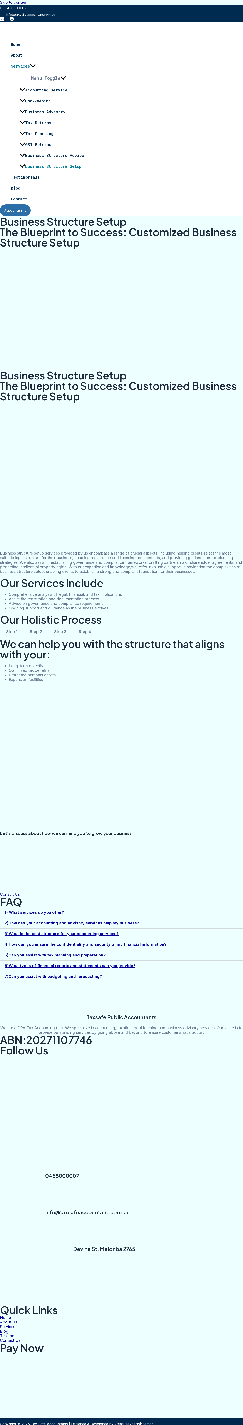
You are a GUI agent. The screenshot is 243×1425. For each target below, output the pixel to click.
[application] (33, 66)
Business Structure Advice (52, 155)
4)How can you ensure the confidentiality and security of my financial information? (85, 944)
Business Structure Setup (50, 166)
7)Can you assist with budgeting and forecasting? (53, 976)
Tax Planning (36, 133)
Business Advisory (42, 111)
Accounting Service (43, 90)
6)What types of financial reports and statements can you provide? (70, 965)
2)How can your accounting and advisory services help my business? (72, 923)
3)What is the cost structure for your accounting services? (62, 933)
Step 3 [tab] (60, 631)
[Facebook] (12, 19)
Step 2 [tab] (36, 631)
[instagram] (2, 19)
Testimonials (25, 177)
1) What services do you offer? (34, 912)
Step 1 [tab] (12, 631)
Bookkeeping (35, 100)
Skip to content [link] (13, 2)
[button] (121, 912)
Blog (15, 188)
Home (15, 44)
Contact (19, 198)
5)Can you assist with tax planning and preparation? (55, 955)
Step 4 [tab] (85, 631)
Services (23, 66)
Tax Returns (35, 122)
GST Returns (35, 144)
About (16, 55)
